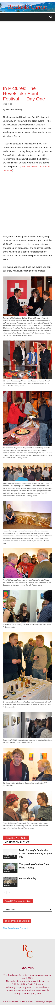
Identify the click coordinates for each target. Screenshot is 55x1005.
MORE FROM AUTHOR (17, 842)
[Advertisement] (27, 50)
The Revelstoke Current (15, 928)
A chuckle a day (28, 878)
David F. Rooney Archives (9, 856)
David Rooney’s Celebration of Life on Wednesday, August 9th (35, 853)
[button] (51, 17)
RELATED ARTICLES (16, 838)
